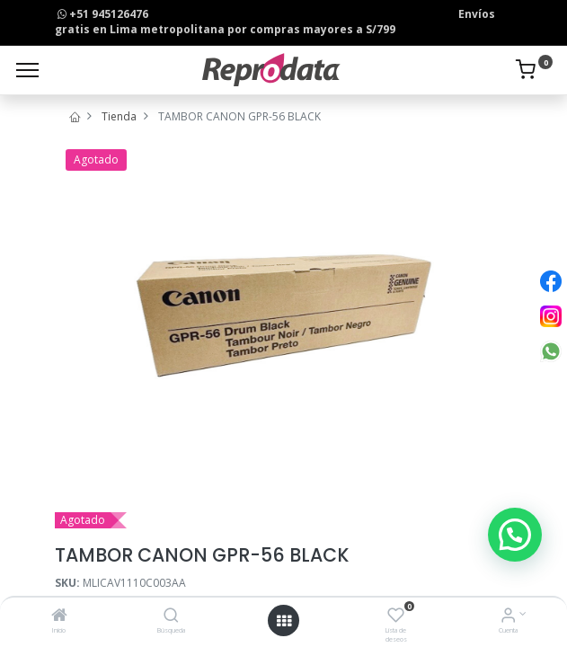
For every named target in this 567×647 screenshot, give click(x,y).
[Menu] (27, 70)
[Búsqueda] (171, 617)
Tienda (119, 116)
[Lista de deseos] (395, 617)
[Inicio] (59, 617)
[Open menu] (284, 621)
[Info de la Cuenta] (508, 617)
